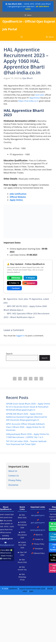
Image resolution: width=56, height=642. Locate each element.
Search (9, 353)
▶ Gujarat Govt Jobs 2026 (22, 545)
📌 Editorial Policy (38, 553)
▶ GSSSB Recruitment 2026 (22, 525)
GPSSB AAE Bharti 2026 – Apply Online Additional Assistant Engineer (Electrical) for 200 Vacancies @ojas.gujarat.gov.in (26, 416)
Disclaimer (13, 484)
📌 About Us (38, 535)
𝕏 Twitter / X (14, 283)
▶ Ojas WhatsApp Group (22, 577)
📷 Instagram (29, 283)
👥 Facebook (14, 288)
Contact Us (13, 475)
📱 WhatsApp (14, 278)
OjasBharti (13, 588)
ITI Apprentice (35, 299)
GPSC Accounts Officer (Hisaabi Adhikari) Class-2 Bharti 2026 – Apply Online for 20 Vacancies (25, 427)
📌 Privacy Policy (37, 544)
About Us (12, 471)
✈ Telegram (30, 278)
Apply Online (16, 200)
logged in (20, 335)
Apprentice (34, 97)
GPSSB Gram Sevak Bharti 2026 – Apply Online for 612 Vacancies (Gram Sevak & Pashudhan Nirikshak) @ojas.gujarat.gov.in (28, 406)
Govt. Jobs (23, 299)
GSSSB (50, 588)
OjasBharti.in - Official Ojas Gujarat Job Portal (28, 25)
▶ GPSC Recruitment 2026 (22, 535)
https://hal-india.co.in (28, 100)
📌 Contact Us (37, 539)
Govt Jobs (39, 94)
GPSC (25, 591)
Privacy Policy (14, 480)
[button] (21, 37)
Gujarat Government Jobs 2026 (32, 588)
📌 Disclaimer (38, 549)
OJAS (31, 591)
